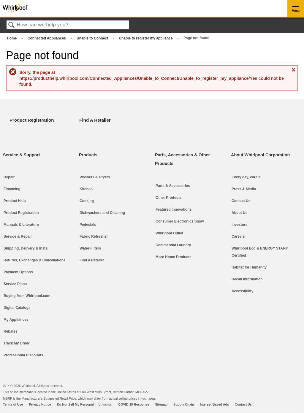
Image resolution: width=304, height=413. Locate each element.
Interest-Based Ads (214, 404)
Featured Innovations (173, 209)
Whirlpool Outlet (169, 233)
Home (12, 38)
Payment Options (18, 272)
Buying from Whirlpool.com (27, 296)
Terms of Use (13, 404)
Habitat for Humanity (249, 267)
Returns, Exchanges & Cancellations (35, 260)
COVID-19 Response (133, 404)
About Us (239, 213)
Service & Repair (18, 236)
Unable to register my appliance (146, 38)
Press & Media (244, 189)
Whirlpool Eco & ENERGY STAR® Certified (260, 252)
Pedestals (88, 225)
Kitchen (86, 189)
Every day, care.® (246, 177)
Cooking (87, 201)
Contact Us (241, 201)
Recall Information (247, 279)
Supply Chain (183, 404)
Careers (238, 236)
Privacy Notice (40, 404)
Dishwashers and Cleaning (102, 213)
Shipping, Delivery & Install (27, 248)
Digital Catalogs (17, 308)
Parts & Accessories (173, 186)
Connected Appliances (47, 38)
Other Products (168, 198)
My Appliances (16, 319)
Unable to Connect (93, 38)
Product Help (15, 201)
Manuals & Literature (21, 225)
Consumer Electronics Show (180, 221)
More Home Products (173, 257)
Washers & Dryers (95, 177)
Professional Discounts (23, 355)
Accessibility (242, 291)
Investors (239, 225)
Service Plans (15, 284)
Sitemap (161, 404)
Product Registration (21, 213)
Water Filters (90, 248)
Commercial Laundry (173, 245)
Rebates (11, 331)
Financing (12, 189)
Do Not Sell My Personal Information (84, 404)
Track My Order (16, 343)
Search (11, 25)
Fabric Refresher (94, 236)
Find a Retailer (92, 260)
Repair (9, 177)
